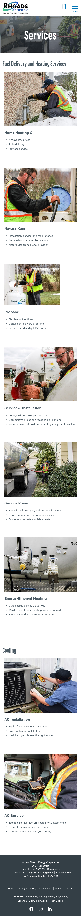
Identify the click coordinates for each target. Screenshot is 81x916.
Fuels (11, 888)
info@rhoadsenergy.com (40, 872)
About (58, 888)
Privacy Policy (63, 872)
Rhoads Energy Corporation (44, 862)
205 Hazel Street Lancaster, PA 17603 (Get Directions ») (41, 867)
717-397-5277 (17, 872)
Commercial (45, 888)
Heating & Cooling (26, 888)
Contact (69, 888)
